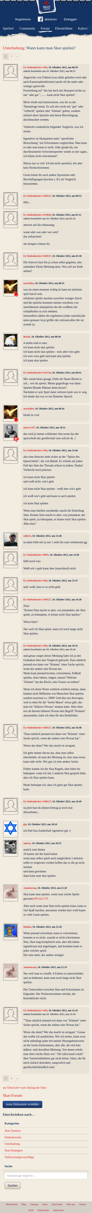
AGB (30, 1210)
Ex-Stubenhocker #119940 (37, 214)
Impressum (58, 1210)
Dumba (27, 926)
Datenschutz (43, 1210)
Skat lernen (57, 1204)
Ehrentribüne (64, 28)
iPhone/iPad (11, 1204)
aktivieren (47, 20)
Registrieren (23, 19)
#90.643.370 (41, 898)
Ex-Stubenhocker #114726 (37, 372)
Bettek (26, 336)
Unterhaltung (13, 48)
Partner (82, 1204)
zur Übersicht (11, 1087)
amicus (27, 843)
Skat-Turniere (13, 1130)
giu (25, 824)
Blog (23, 1204)
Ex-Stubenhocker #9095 (35, 554)
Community (27, 28)
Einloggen (70, 19)
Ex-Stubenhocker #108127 (37, 195)
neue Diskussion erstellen (22, 1104)
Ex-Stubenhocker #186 (35, 67)
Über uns (71, 1204)
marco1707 (29, 427)
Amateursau (29, 888)
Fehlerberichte (13, 1137)
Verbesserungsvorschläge (19, 1157)
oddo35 (27, 535)
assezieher (28, 283)
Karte (45, 1204)
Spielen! (8, 28)
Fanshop (34, 1204)
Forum (45, 28)
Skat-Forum (12, 1095)
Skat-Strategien (13, 1150)
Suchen (12, 1185)
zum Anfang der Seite (33, 1087)
